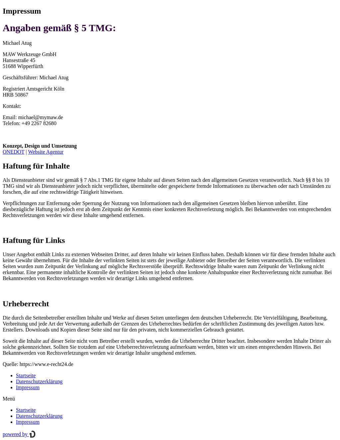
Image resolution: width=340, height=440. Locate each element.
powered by (19, 434)
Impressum (28, 387)
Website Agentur (45, 152)
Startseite (26, 375)
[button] (170, 399)
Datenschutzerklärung (39, 381)
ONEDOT (13, 152)
